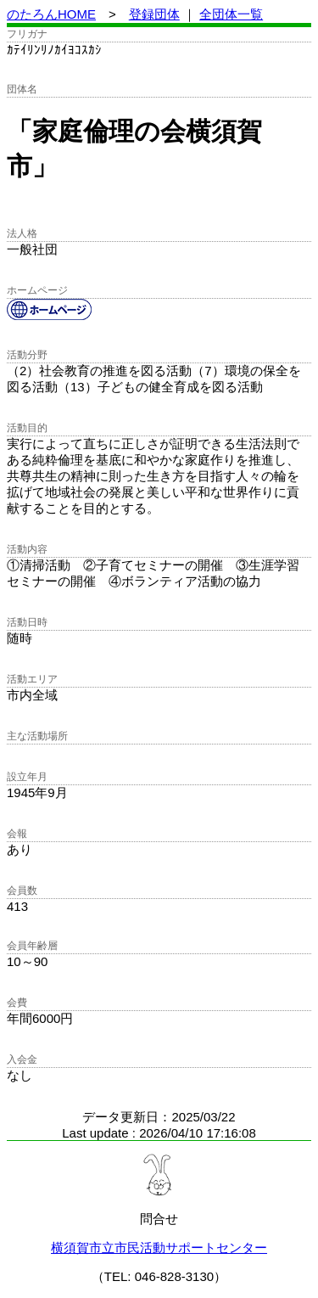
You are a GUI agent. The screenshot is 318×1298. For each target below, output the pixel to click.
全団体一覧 (231, 14)
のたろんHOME (51, 14)
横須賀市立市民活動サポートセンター (159, 1247)
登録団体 (154, 14)
